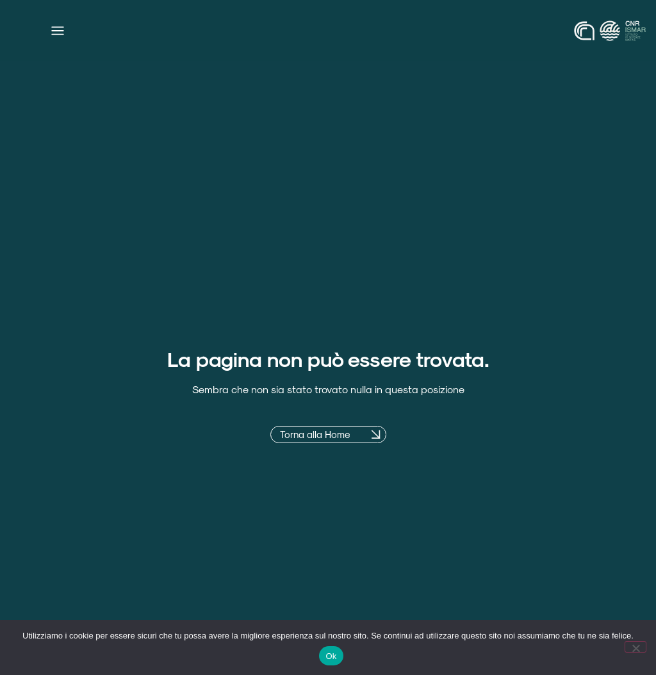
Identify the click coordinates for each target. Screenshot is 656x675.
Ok (330, 656)
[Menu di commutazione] (57, 31)
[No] (635, 647)
